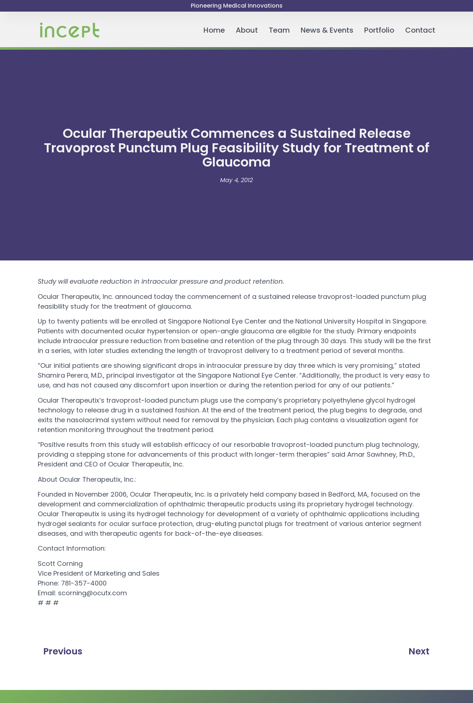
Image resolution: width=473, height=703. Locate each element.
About (247, 30)
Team (279, 30)
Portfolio (379, 30)
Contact (420, 30)
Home (214, 30)
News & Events (327, 30)
